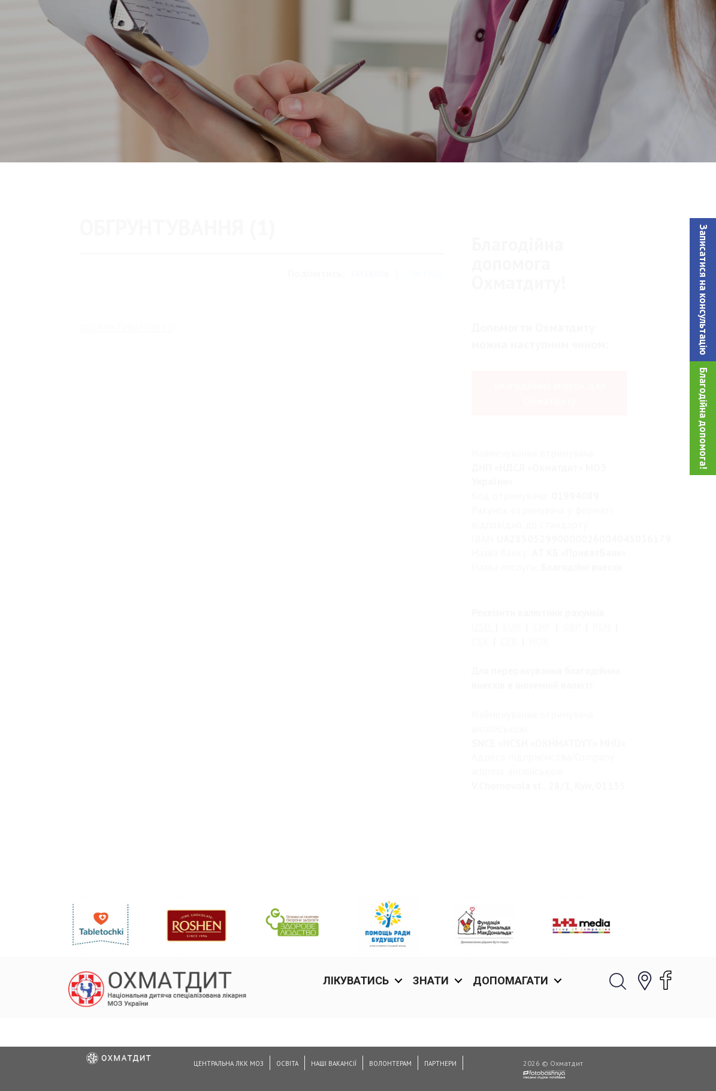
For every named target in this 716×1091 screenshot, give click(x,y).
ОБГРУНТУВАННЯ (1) (127, 376)
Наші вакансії (334, 1063)
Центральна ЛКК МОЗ (229, 1063)
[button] (703, 289)
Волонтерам (390, 1063)
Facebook (370, 324)
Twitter (424, 324)
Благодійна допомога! (703, 418)
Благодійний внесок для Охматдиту (550, 442)
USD (481, 677)
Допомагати (510, 23)
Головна (160, 134)
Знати (431, 23)
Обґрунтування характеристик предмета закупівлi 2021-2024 (335, 134)
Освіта (287, 1063)
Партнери (440, 1063)
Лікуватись (356, 23)
